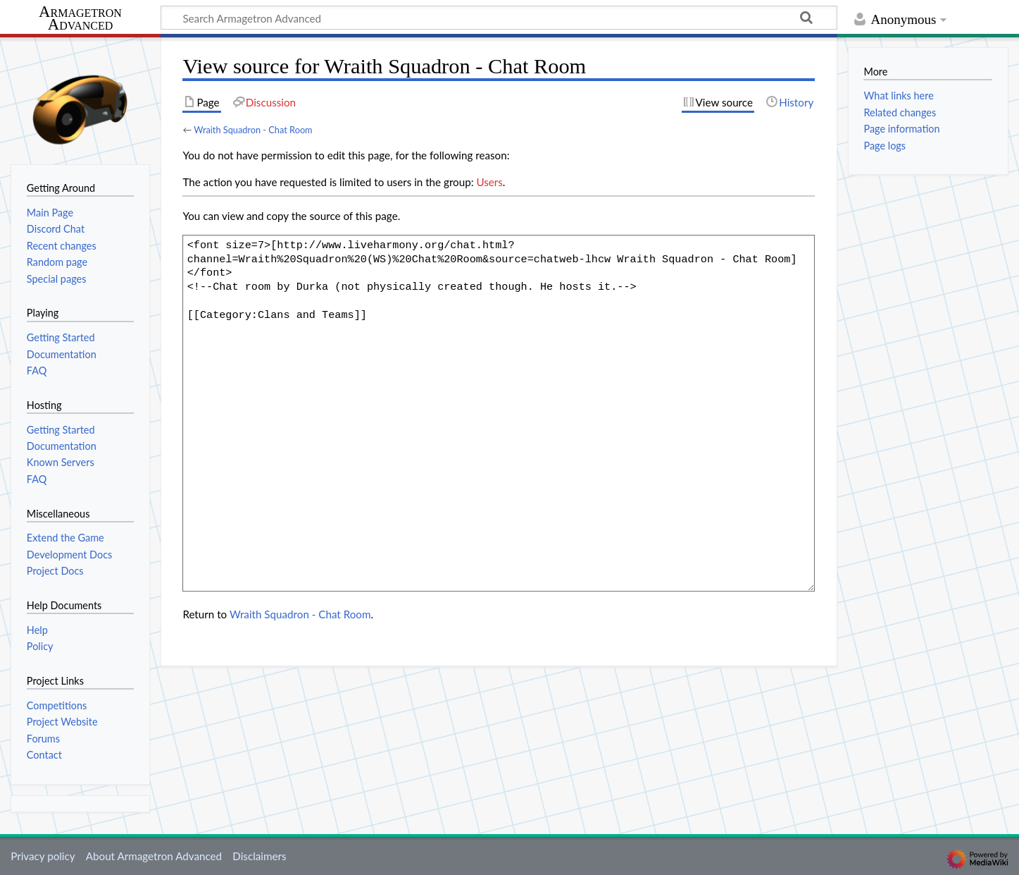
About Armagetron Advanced (154, 856)
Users (489, 182)
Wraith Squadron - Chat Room (253, 129)
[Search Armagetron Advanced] (499, 17)
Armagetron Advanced (80, 19)
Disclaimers (259, 856)
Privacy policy (43, 856)
